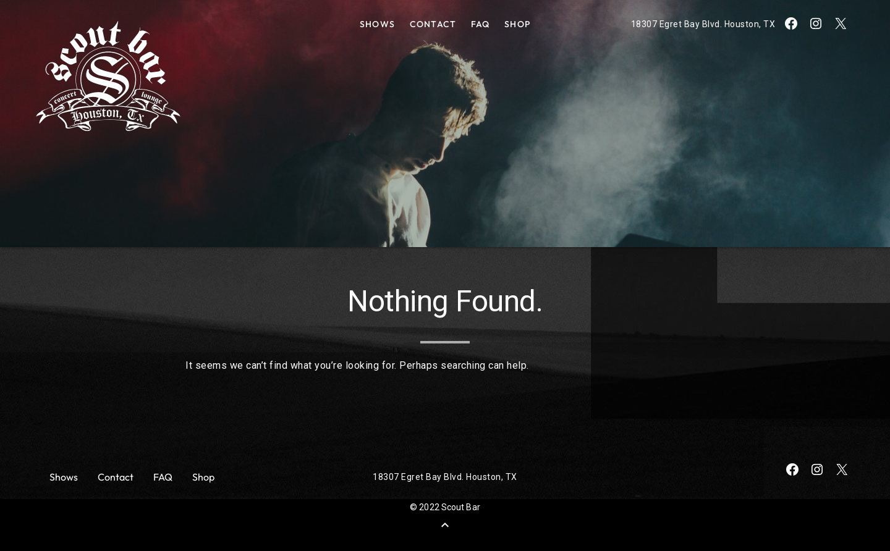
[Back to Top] (445, 525)
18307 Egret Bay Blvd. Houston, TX (703, 24)
